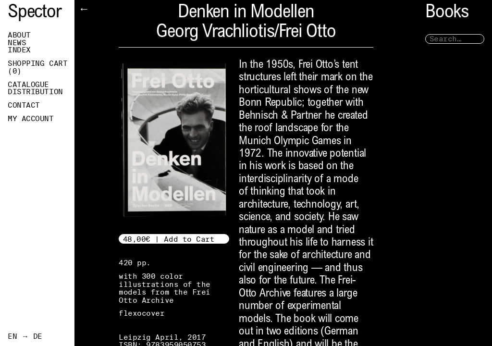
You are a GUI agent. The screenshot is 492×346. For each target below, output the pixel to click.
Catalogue (28, 84)
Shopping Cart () (37, 67)
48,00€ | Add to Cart (169, 239)
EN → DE (25, 336)
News (17, 43)
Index (19, 50)
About (19, 35)
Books (446, 13)
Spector (35, 13)
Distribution (35, 92)
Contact (24, 105)
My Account (31, 119)
